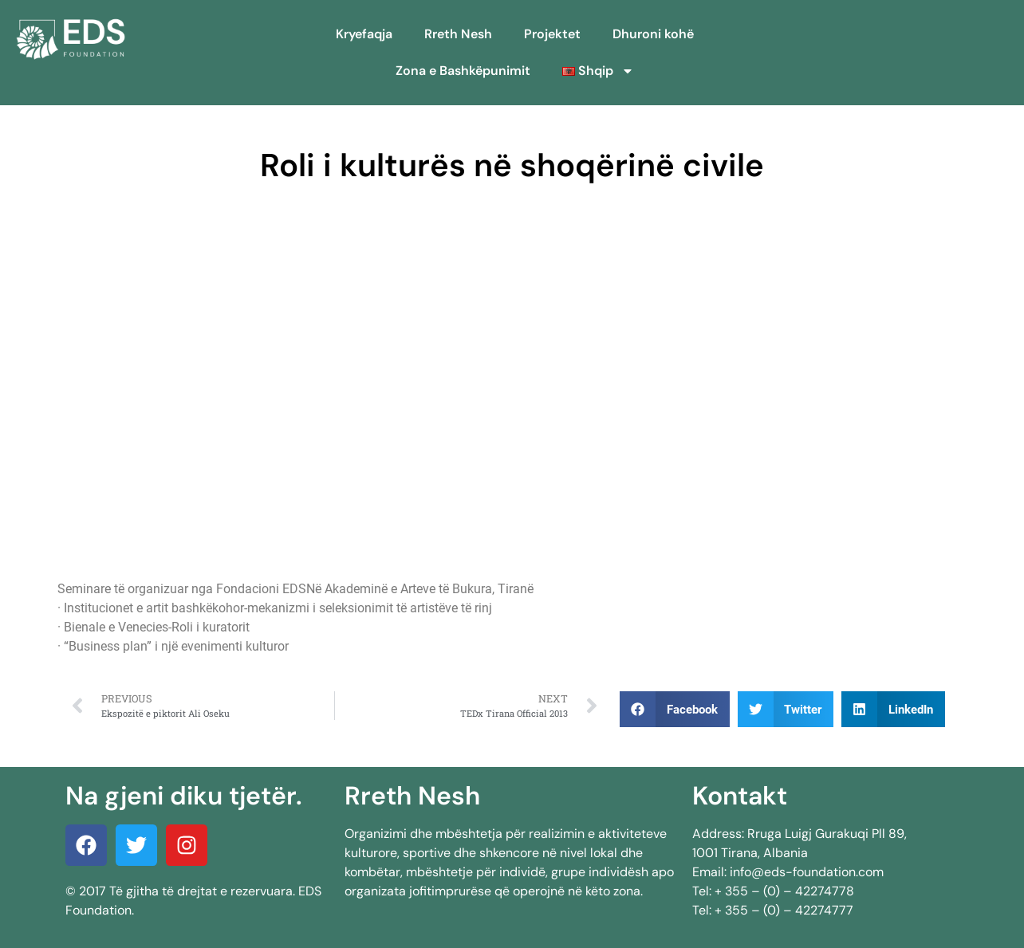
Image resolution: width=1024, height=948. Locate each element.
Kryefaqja (364, 34)
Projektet (552, 34)
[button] (675, 709)
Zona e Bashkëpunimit (463, 70)
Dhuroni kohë (653, 34)
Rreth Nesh (458, 34)
